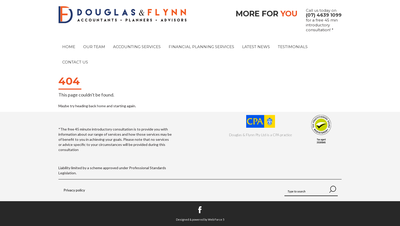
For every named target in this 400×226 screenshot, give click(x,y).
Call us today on (324, 13)
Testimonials (293, 46)
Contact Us (75, 62)
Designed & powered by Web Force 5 (200, 219)
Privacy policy (74, 190)
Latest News (256, 46)
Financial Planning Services (201, 46)
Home (68, 46)
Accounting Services (137, 46)
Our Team (94, 46)
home (101, 106)
